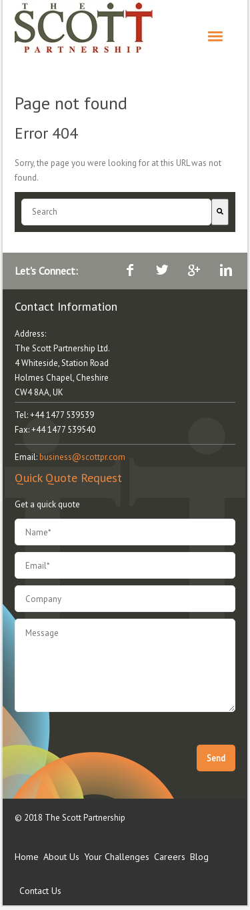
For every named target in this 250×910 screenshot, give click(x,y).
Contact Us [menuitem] (40, 891)
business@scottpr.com (82, 457)
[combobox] (116, 212)
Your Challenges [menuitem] (116, 857)
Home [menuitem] (27, 857)
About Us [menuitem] (61, 857)
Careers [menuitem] (169, 857)
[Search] (220, 212)
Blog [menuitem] (199, 857)
